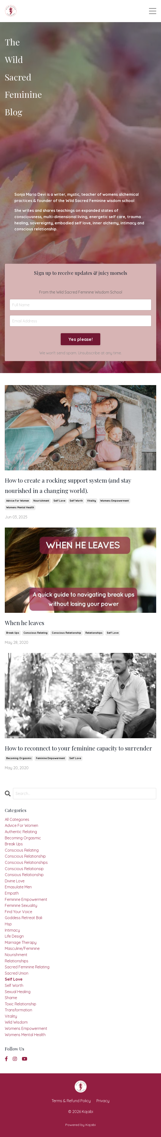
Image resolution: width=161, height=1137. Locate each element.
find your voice (18, 911)
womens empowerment (114, 500)
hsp (8, 924)
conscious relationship (66, 632)
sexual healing (17, 991)
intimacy (12, 930)
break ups (12, 632)
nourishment (41, 500)
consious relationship (24, 874)
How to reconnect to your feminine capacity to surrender (78, 748)
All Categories (17, 819)
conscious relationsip (24, 868)
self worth (76, 500)
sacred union (16, 973)
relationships (93, 632)
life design (14, 936)
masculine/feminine (22, 948)
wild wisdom (16, 1022)
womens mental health (20, 507)
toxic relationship (20, 1004)
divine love (14, 881)
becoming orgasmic (19, 758)
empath (12, 893)
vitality (91, 500)
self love (59, 500)
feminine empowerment (50, 758)
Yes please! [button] (80, 339)
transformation (18, 1010)
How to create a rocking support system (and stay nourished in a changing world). (68, 485)
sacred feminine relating (27, 967)
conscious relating (36, 632)
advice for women (17, 500)
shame (11, 997)
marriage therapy (20, 942)
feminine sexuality (21, 905)
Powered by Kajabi (80, 1125)
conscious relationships (26, 862)
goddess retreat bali (23, 917)
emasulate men (18, 887)
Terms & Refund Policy (71, 1100)
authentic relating (21, 831)
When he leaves (24, 623)
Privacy (102, 1100)
